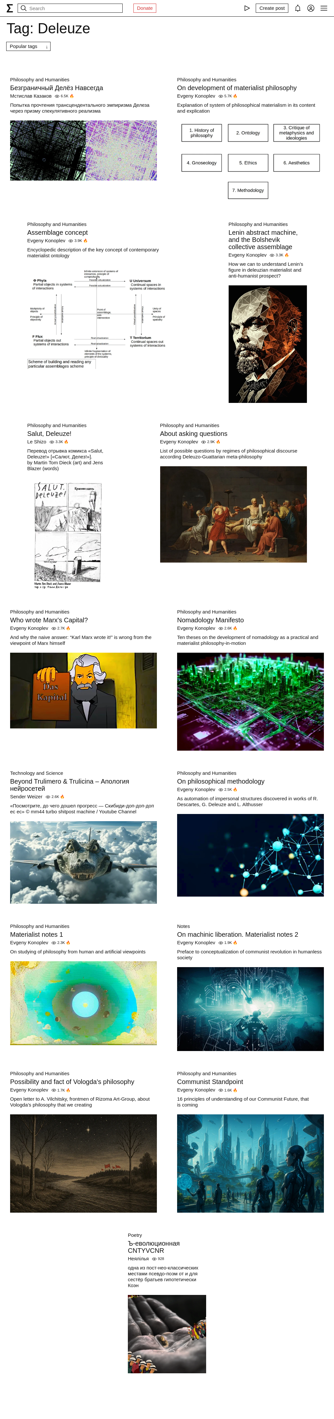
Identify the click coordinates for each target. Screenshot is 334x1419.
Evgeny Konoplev (196, 96)
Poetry (135, 1235)
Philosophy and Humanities (39, 79)
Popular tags (23, 46)
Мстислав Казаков (31, 96)
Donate (145, 8)
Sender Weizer (26, 796)
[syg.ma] (10, 8)
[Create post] (272, 8)
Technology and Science (36, 773)
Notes (183, 926)
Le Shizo (36, 441)
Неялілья (138, 1258)
